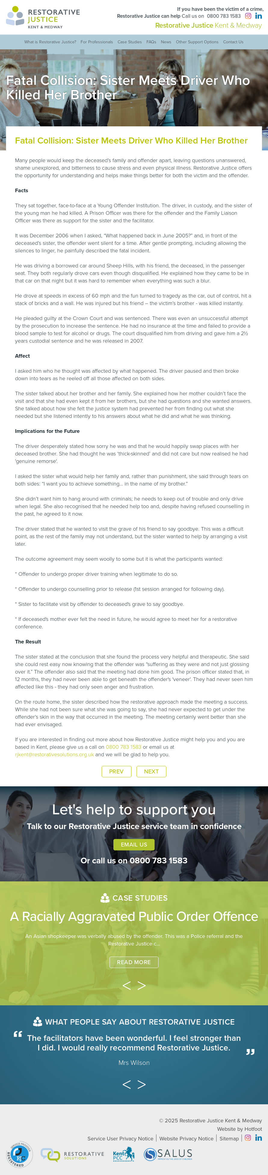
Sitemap (229, 1138)
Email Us (134, 844)
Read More (134, 962)
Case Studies (130, 42)
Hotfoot (253, 1129)
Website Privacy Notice (186, 1138)
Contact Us (233, 42)
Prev (116, 771)
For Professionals (97, 42)
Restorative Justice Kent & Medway (221, 1120)
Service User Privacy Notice (120, 1138)
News (166, 42)
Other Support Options (197, 42)
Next (151, 771)
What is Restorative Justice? (50, 42)
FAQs (151, 42)
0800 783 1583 (224, 16)
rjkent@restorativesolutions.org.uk (54, 754)
